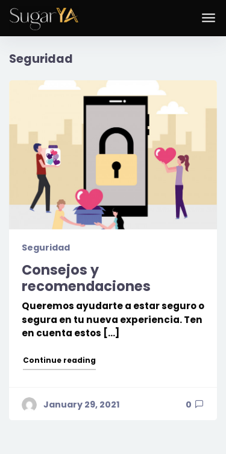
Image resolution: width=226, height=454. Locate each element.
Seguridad (46, 247)
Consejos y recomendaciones (86, 278)
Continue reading (60, 359)
